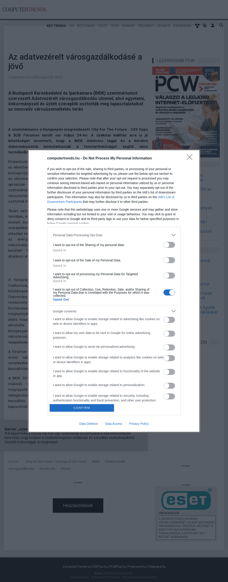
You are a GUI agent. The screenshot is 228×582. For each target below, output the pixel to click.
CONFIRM (81, 407)
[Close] (191, 158)
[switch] (169, 245)
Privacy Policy (139, 423)
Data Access (113, 423)
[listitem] (114, 235)
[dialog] (114, 291)
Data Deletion (88, 423)
